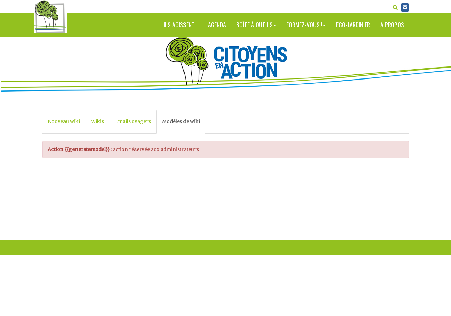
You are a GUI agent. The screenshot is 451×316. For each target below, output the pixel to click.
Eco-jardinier (353, 24)
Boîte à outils (256, 24)
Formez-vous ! (306, 24)
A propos (392, 24)
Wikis (97, 121)
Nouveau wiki (64, 121)
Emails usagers (133, 121)
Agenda (217, 24)
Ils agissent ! (181, 24)
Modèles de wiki (181, 121)
